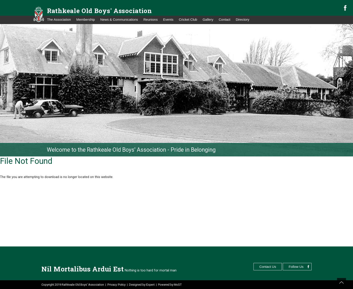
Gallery (208, 19)
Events (168, 19)
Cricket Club (188, 19)
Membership (85, 19)
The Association (59, 19)
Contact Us (267, 267)
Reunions (150, 19)
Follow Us (296, 267)
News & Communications (119, 19)
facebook (345, 8)
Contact (224, 19)
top (341, 282)
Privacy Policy (116, 284)
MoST (178, 284)
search (337, 8)
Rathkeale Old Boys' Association (99, 11)
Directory (242, 19)
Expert (150, 284)
